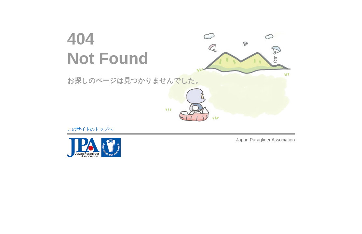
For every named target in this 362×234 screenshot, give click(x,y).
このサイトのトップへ (90, 129)
